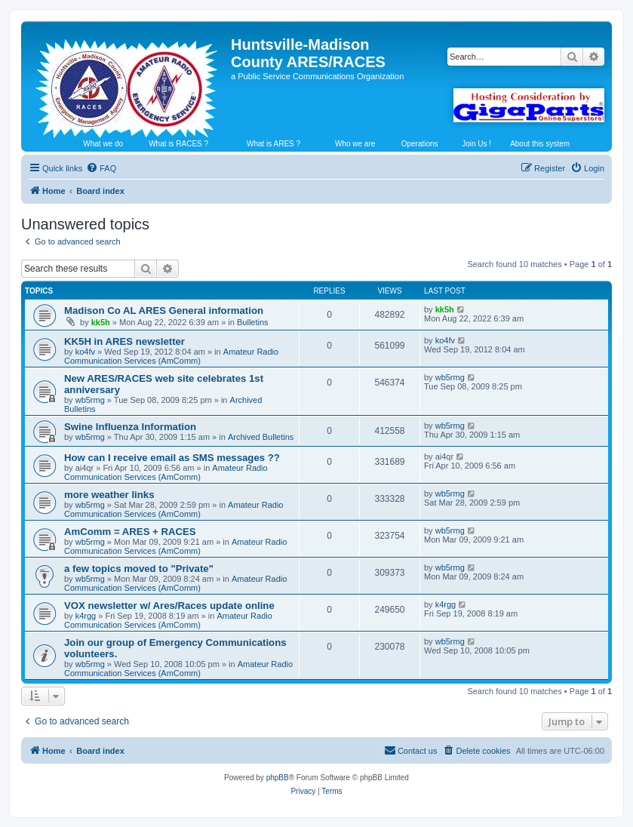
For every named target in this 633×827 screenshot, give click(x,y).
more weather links (109, 494)
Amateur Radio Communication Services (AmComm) (171, 356)
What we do (103, 144)
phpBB (277, 777)
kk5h (100, 322)
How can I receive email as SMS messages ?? (172, 457)
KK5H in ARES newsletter (124, 341)
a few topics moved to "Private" (139, 568)
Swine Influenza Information (130, 426)
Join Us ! (476, 144)
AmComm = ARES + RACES (130, 531)
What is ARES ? (273, 144)
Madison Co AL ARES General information (163, 310)
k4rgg (86, 615)
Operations (419, 144)
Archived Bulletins (260, 436)
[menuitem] (101, 168)
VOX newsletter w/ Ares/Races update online (169, 605)
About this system (540, 144)
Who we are (355, 144)
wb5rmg (90, 399)
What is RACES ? (178, 144)
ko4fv (85, 351)
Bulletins (253, 322)
